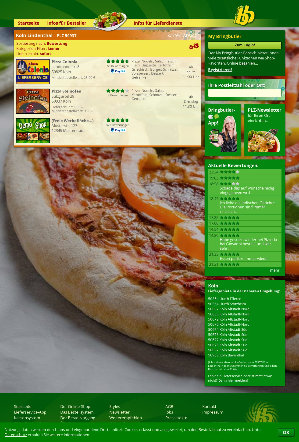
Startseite (28, 23)
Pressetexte (176, 417)
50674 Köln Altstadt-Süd (227, 329)
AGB (169, 406)
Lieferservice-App (30, 412)
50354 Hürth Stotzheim (227, 303)
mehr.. (275, 270)
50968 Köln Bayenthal (226, 355)
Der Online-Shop (75, 406)
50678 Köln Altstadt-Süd (227, 344)
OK (286, 432)
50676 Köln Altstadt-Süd (227, 334)
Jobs (169, 412)
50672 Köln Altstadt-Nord (228, 319)
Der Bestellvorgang (77, 417)
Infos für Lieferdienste (158, 23)
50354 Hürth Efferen (224, 298)
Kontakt (209, 406)
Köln (213, 286)
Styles (114, 406)
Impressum (212, 412)
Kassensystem (27, 417)
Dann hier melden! (233, 380)
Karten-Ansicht (183, 35)
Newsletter (119, 412)
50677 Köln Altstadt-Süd (227, 339)
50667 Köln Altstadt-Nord (228, 309)
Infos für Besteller (66, 23)
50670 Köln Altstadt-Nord (228, 324)
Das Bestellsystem (77, 412)
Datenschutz (16, 434)
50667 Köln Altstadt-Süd (227, 350)
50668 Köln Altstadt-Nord (228, 314)
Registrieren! (220, 69)
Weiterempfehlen (125, 417)
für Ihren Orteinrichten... (264, 129)
